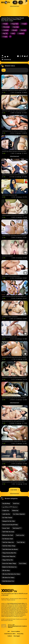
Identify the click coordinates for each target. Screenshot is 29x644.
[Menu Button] (15, 2)
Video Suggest (16, 636)
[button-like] (5, 56)
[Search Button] (20, 2)
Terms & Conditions (15, 631)
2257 (9, 631)
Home (2, 20)
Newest (7, 20)
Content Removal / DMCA (9, 633)
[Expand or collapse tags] (10, 36)
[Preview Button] (25, 87)
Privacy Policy (20, 633)
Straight (11, 20)
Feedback (10, 636)
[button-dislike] (7, 56)
